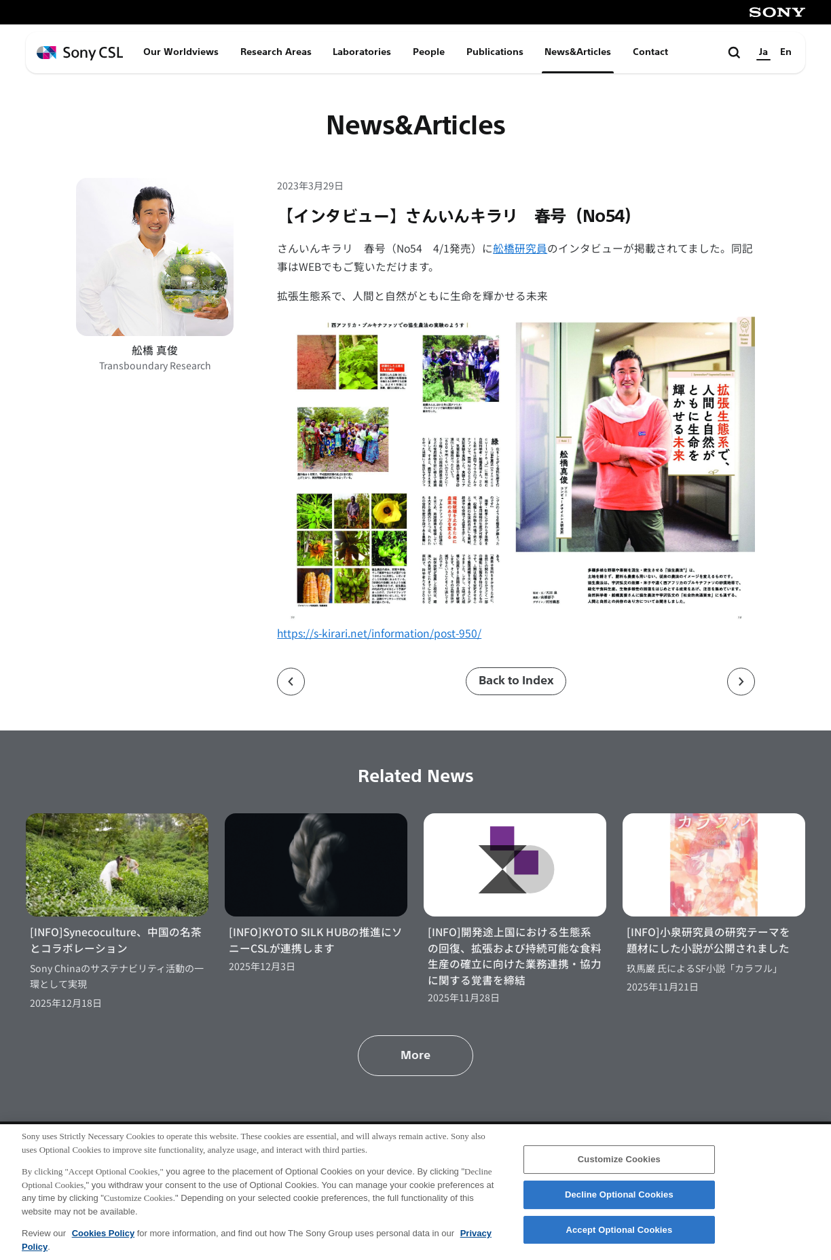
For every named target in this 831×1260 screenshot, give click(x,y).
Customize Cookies (619, 1165)
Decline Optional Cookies (619, 1200)
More (415, 1055)
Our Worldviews (181, 51)
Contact (650, 51)
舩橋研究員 (520, 247)
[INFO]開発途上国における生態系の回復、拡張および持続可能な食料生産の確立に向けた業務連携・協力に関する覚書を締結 (515, 955)
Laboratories (362, 51)
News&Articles (577, 51)
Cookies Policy (103, 1238)
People (429, 51)
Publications (494, 51)
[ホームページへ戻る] (80, 53)
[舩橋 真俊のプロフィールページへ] (155, 256)
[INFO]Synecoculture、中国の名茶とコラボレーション (116, 939)
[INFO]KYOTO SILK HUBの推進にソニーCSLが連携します (316, 939)
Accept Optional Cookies (619, 1234)
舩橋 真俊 (155, 349)
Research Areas (276, 51)
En (786, 51)
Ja (763, 51)
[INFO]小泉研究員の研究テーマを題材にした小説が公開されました (708, 939)
